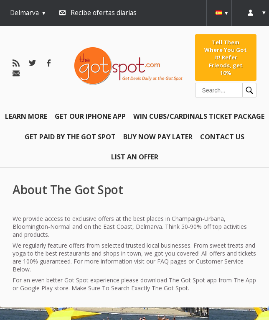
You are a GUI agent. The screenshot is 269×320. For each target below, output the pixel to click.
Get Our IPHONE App (90, 116)
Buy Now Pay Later (158, 136)
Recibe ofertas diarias (104, 12)
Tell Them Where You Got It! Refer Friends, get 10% (225, 57)
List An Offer (134, 156)
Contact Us (222, 136)
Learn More (26, 116)
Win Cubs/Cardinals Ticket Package (198, 116)
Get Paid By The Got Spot (70, 136)
